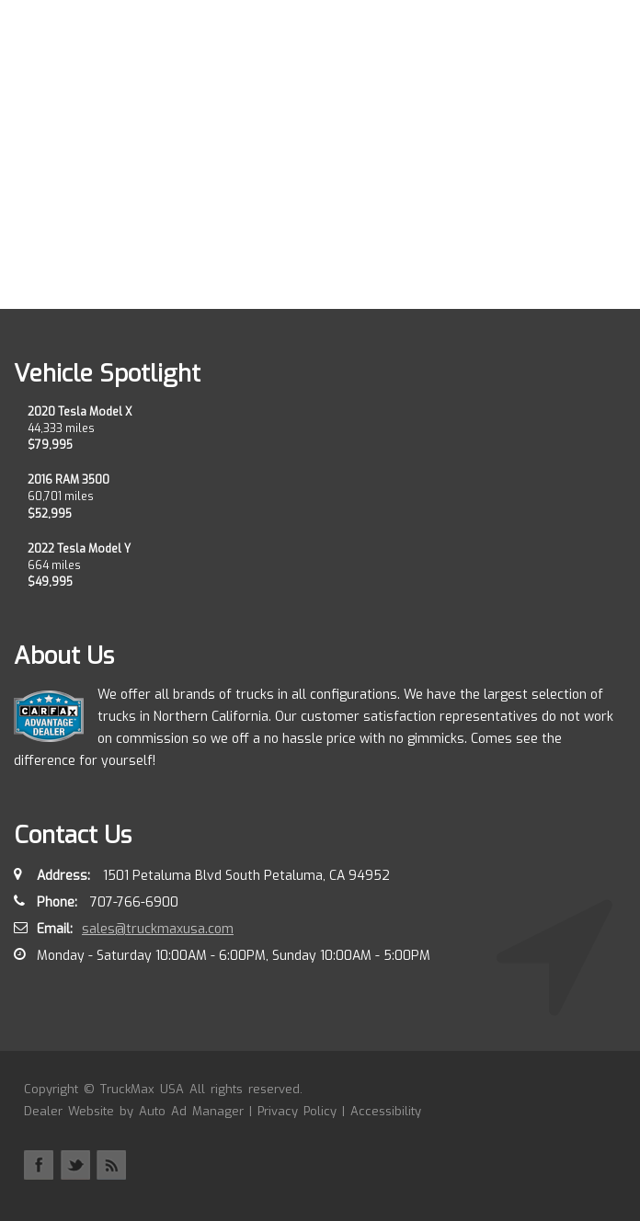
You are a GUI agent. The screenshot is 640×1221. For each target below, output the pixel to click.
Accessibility (385, 1111)
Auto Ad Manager (191, 1111)
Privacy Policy (297, 1111)
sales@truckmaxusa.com (158, 929)
